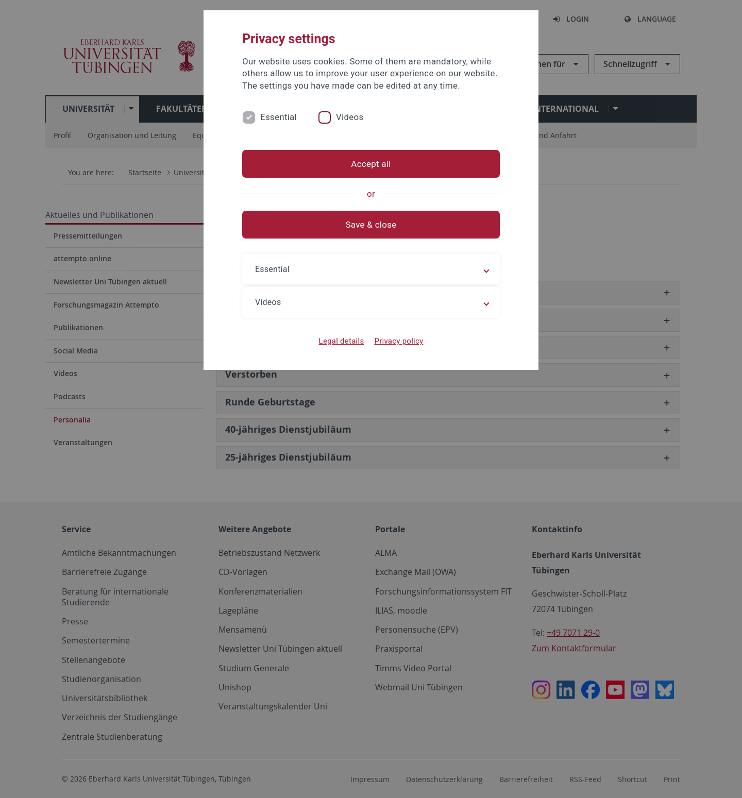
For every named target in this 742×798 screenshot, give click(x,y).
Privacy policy (398, 341)
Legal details (341, 341)
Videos (350, 117)
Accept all (371, 164)
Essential (278, 117)
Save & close (371, 224)
